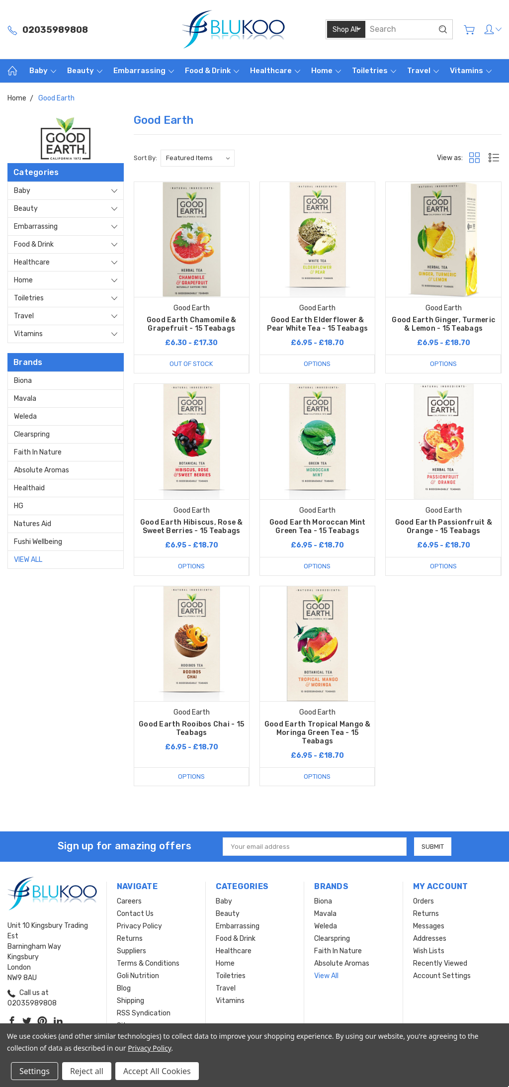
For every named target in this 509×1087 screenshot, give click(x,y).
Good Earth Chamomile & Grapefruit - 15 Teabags (192, 324)
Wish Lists (428, 951)
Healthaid (29, 488)
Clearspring (32, 434)
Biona (23, 380)
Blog (124, 988)
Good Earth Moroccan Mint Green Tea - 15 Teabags (317, 526)
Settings (34, 1071)
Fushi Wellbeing (38, 542)
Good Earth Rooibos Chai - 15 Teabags (191, 728)
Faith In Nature (38, 452)
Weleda (25, 416)
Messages (428, 926)
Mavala (25, 398)
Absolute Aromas (41, 470)
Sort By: (145, 158)
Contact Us (135, 913)
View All (28, 559)
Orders (423, 901)
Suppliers (131, 951)
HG (18, 506)
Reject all (86, 1071)
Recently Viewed (440, 963)
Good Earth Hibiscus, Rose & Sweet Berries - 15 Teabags (191, 526)
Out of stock (191, 363)
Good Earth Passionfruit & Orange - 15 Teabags (443, 526)
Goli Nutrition (138, 976)
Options (317, 363)
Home (326, 70)
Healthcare (275, 70)
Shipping (130, 1000)
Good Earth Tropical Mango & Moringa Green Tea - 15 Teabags (317, 732)
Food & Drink (212, 70)
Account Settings (442, 976)
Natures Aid (32, 524)
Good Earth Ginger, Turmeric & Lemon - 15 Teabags (443, 324)
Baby (42, 70)
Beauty (84, 70)
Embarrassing (143, 70)
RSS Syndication (143, 1013)
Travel (423, 70)
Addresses (429, 938)
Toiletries (374, 70)
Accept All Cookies (157, 1071)
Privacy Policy (139, 926)
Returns (130, 938)
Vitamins (471, 70)
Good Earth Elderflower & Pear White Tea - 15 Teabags (317, 324)
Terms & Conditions (148, 963)
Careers (129, 901)
